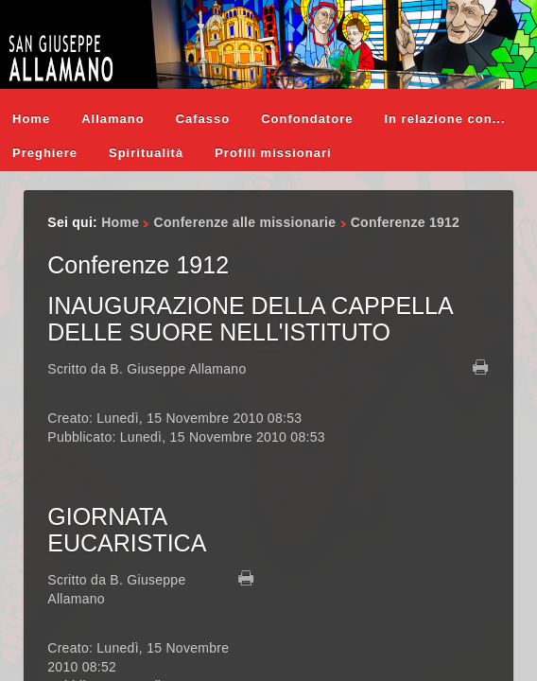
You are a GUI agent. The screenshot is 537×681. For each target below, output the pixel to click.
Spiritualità (146, 153)
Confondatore (307, 119)
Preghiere (45, 153)
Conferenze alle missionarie (245, 222)
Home (31, 119)
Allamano (113, 119)
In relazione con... (444, 119)
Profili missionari (273, 153)
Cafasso (203, 119)
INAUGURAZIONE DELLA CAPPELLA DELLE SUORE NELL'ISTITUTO (249, 318)
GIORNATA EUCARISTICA (126, 529)
